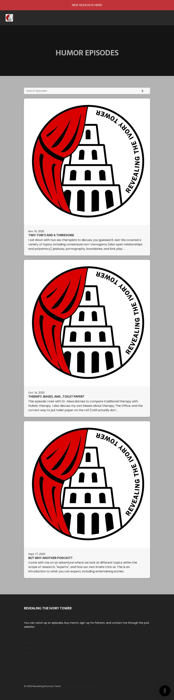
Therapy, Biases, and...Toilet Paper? (56, 396)
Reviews (29, 653)
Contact (94, 648)
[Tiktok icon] (33, 667)
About (27, 648)
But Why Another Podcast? (50, 557)
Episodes (29, 643)
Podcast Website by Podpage (79, 686)
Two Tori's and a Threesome (51, 235)
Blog (92, 643)
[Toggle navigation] (166, 18)
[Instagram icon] (26, 667)
